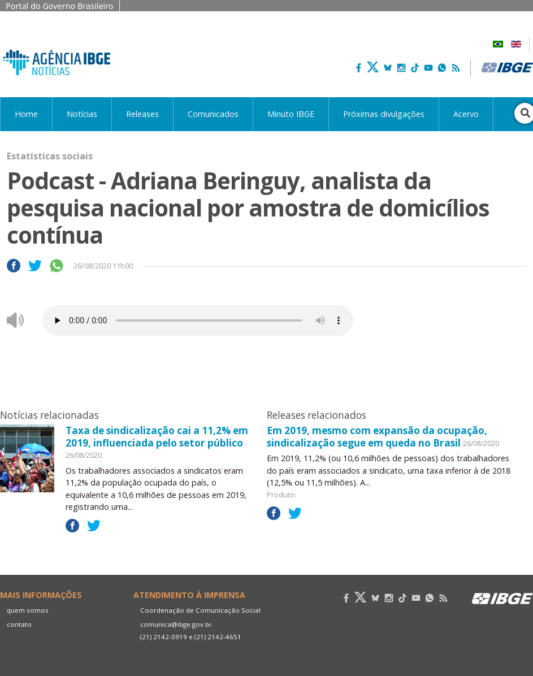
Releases (142, 114)
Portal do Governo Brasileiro (60, 6)
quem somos (28, 610)
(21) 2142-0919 (163, 636)
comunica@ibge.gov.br (176, 624)
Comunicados (213, 114)
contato (19, 624)
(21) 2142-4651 (217, 636)
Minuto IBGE (290, 114)
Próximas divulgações (383, 114)
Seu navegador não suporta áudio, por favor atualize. (197, 320)
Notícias (82, 114)
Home (26, 114)
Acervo (466, 114)
